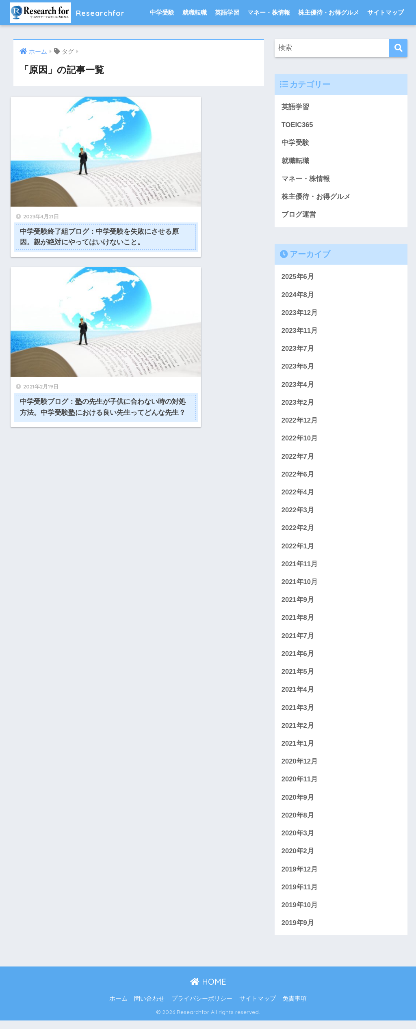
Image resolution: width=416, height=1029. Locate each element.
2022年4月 (298, 496)
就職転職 (194, 12)
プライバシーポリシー (201, 1007)
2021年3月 (298, 714)
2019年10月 (300, 913)
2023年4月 (298, 387)
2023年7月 (298, 351)
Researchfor (73, 12)
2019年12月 (300, 877)
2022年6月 (298, 477)
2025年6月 (298, 278)
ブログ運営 (299, 216)
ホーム (118, 1007)
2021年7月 (298, 641)
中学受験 (162, 12)
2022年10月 (300, 441)
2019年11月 (300, 895)
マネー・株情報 (268, 12)
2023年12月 (300, 314)
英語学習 (227, 12)
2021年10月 (300, 587)
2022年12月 (300, 423)
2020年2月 (298, 859)
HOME (208, 990)
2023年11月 (300, 333)
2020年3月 (298, 841)
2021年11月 (300, 568)
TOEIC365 (298, 125)
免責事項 (294, 1007)
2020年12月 (300, 768)
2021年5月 (298, 677)
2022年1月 (298, 550)
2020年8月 (298, 822)
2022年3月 (298, 514)
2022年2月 (298, 532)
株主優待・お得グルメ (328, 12)
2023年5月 (298, 369)
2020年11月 (300, 786)
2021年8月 (298, 623)
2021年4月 (298, 695)
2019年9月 (298, 931)
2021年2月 (298, 732)
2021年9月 (298, 604)
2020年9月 (298, 804)
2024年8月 (298, 296)
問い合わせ (149, 1007)
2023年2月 (298, 405)
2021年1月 (298, 750)
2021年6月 (298, 659)
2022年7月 (298, 460)
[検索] (398, 48)
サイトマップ (385, 12)
